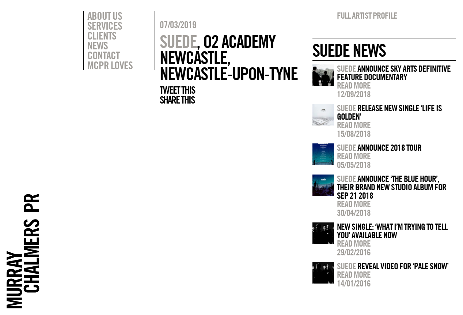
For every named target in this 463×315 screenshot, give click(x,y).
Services (104, 25)
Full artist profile (367, 15)
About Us (104, 15)
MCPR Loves (110, 65)
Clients (101, 35)
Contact (103, 55)
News (97, 45)
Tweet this (177, 90)
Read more (354, 85)
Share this (177, 100)
